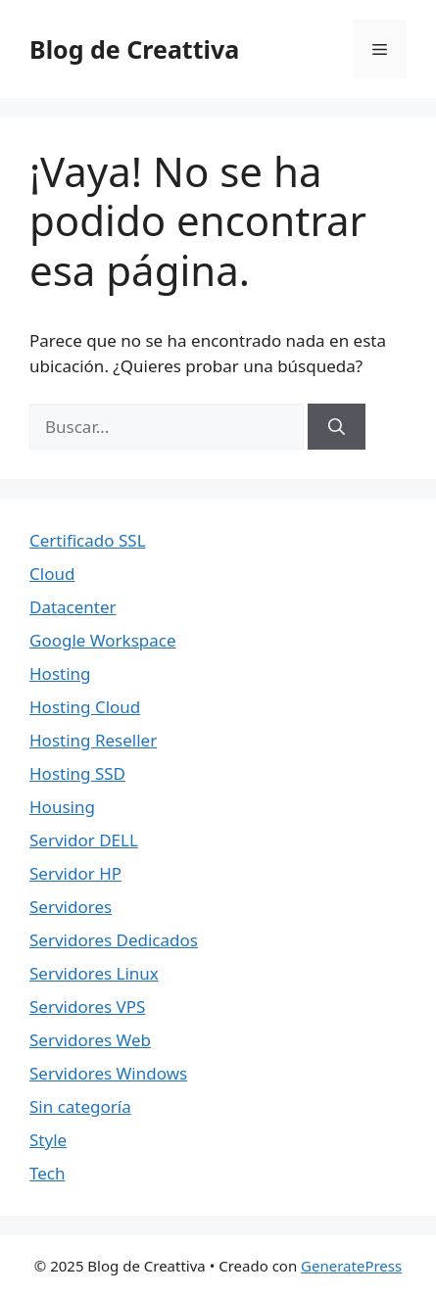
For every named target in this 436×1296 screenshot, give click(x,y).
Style (48, 1139)
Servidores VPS (87, 1006)
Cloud (51, 573)
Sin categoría (80, 1106)
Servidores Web (90, 1040)
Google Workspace (102, 640)
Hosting (60, 673)
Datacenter (73, 607)
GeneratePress (351, 1265)
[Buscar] (336, 427)
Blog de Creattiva (134, 49)
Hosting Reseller (93, 740)
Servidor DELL (83, 840)
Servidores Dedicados (113, 940)
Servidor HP (75, 873)
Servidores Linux (94, 973)
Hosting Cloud (84, 707)
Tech (47, 1173)
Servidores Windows (108, 1073)
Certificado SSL (87, 540)
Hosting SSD (77, 773)
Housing (62, 806)
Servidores (70, 906)
